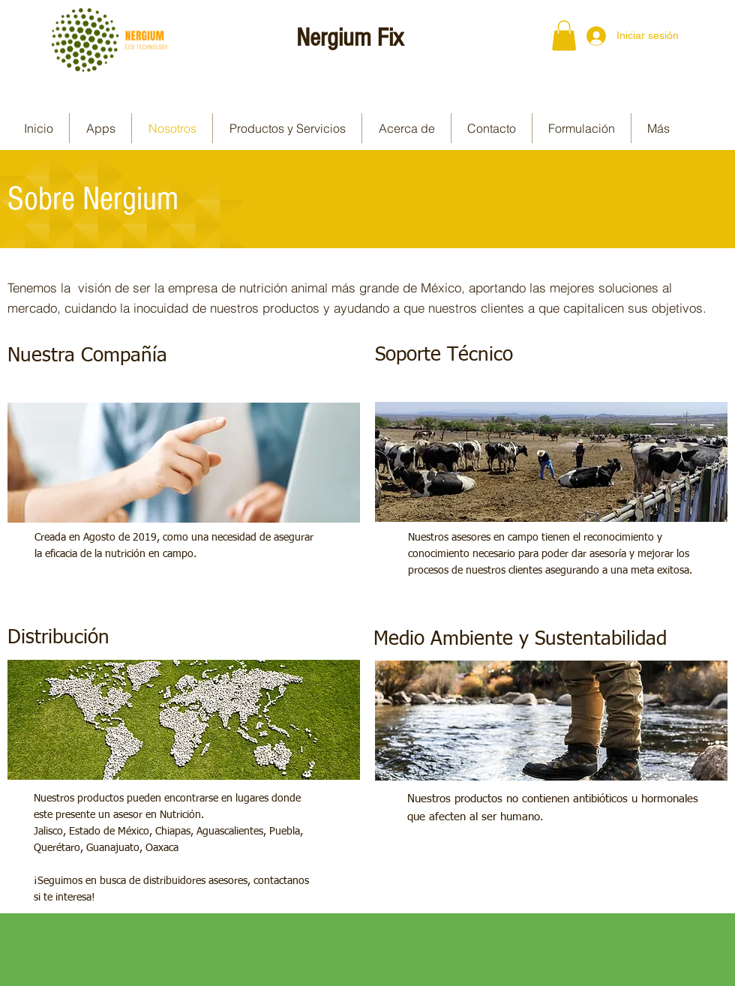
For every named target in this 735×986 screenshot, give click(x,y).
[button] (564, 35)
